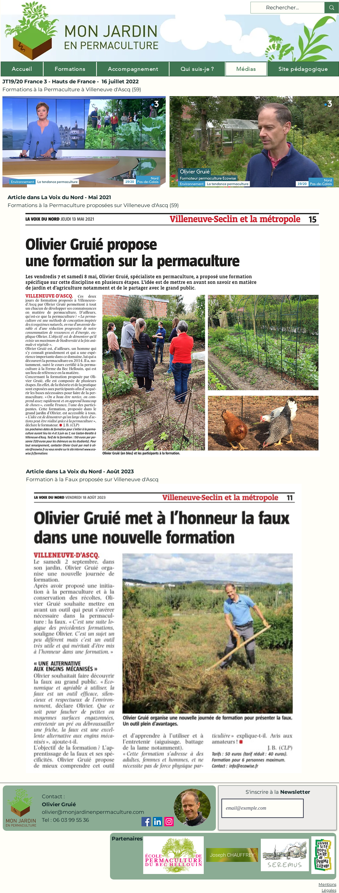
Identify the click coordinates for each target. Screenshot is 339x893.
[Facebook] (146, 821)
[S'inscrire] (319, 808)
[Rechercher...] (282, 8)
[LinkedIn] (157, 821)
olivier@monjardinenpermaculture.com (93, 812)
